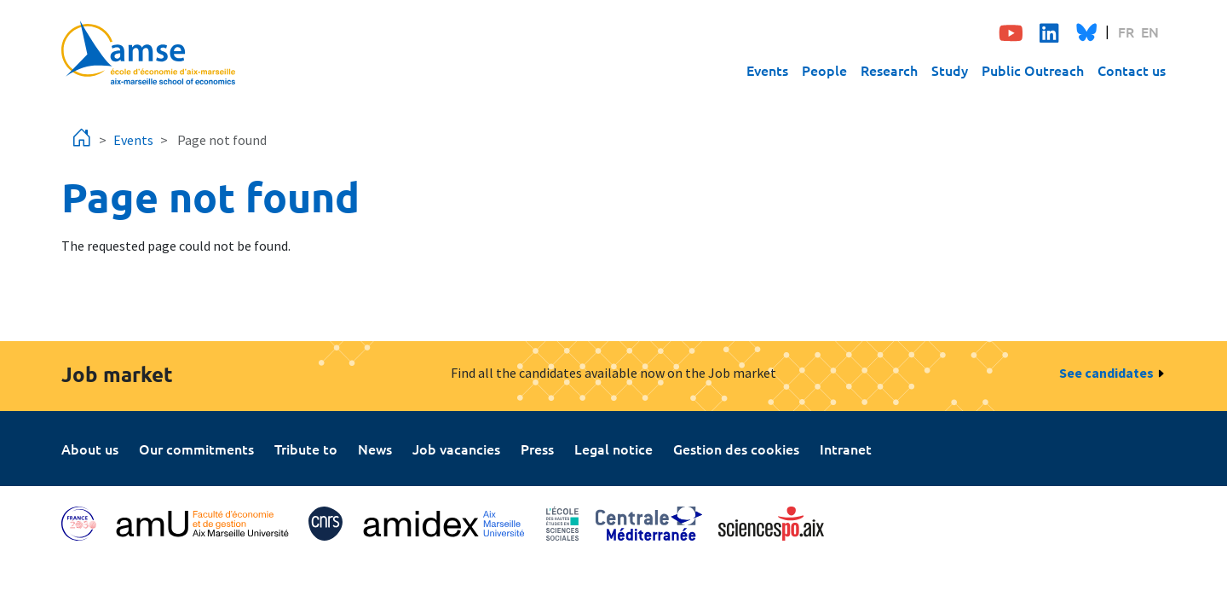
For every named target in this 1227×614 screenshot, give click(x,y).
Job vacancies (456, 448)
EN (1150, 31)
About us (89, 448)
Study (949, 70)
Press (537, 448)
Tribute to (305, 448)
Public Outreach (1033, 70)
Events (767, 70)
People (824, 70)
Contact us (1131, 70)
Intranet (846, 448)
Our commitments (196, 448)
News (375, 448)
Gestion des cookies (736, 448)
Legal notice (613, 448)
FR (1126, 31)
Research (889, 70)
